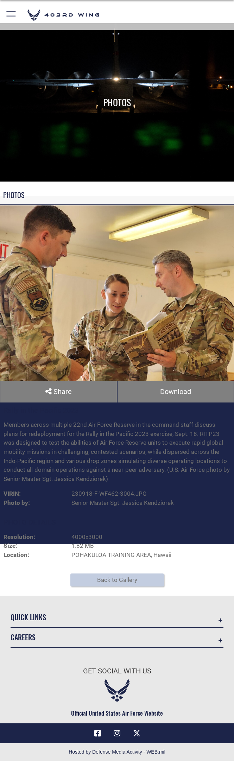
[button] (11, 15)
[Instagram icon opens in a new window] (117, 733)
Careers (23, 637)
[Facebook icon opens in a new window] (97, 733)
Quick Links (28, 617)
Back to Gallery (117, 579)
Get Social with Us (117, 671)
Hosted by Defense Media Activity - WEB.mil (117, 752)
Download (175, 391)
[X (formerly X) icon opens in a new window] (136, 733)
